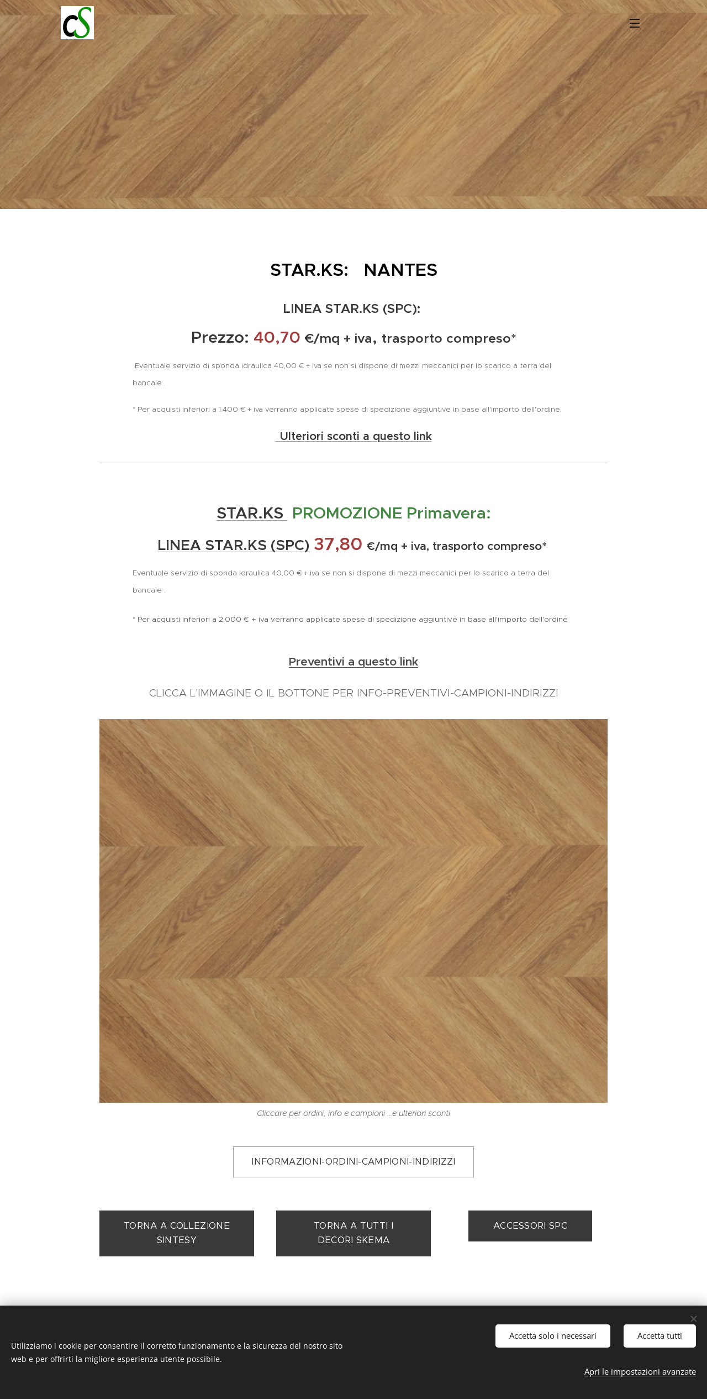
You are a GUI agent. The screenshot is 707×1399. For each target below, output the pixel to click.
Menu (635, 23)
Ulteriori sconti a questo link (356, 436)
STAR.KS (252, 513)
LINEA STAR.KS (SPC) (233, 545)
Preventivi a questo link (353, 661)
